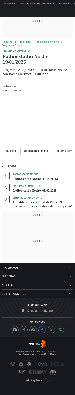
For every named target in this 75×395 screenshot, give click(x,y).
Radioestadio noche (48, 41)
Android (29, 310)
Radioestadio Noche (35, 151)
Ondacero (7, 41)
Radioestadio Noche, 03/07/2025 (35, 190)
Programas (25, 41)
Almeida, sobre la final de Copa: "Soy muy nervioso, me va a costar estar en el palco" (42, 204)
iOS (49, 310)
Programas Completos (14, 45)
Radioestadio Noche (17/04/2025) (35, 179)
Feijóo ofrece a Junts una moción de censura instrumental (28, 4)
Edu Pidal (11, 151)
